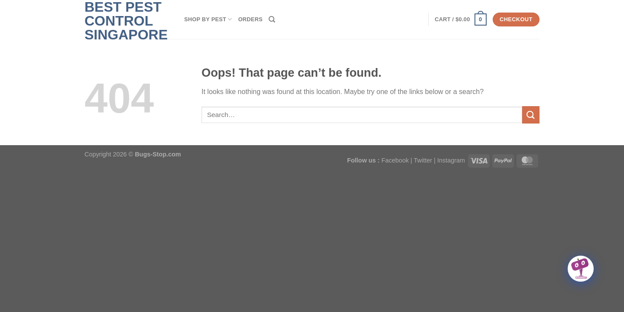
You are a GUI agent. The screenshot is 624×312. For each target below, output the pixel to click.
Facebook (395, 160)
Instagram (451, 160)
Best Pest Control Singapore (126, 21)
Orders (250, 19)
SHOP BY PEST (208, 19)
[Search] (272, 19)
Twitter (423, 160)
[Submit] (531, 114)
